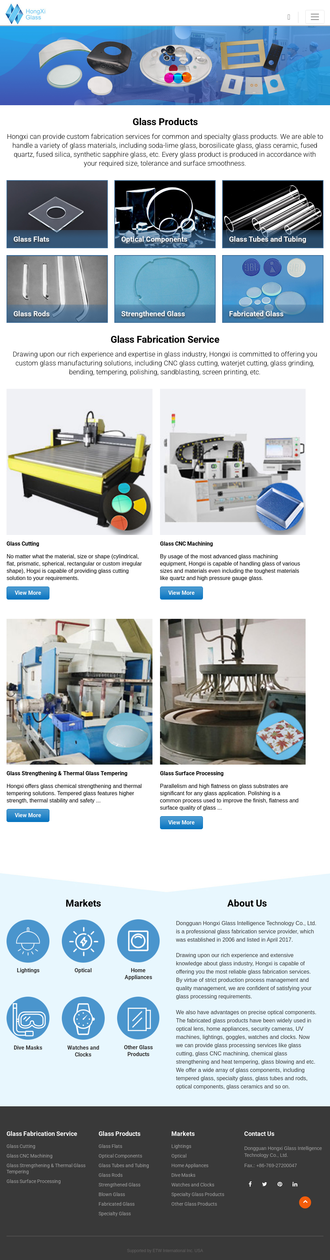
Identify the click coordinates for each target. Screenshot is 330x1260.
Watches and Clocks (192, 1184)
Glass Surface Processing (192, 773)
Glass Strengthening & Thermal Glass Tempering (67, 773)
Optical (178, 1156)
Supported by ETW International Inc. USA (165, 1250)
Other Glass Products (194, 1204)
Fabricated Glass (117, 1204)
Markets (183, 1133)
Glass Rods (111, 1175)
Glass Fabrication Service (165, 339)
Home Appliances (189, 1165)
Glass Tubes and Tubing (124, 1165)
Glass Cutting (23, 543)
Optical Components (120, 1156)
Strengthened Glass (119, 1184)
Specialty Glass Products (197, 1194)
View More (28, 593)
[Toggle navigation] (315, 17)
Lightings (181, 1146)
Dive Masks (183, 1175)
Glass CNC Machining (186, 543)
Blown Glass (112, 1194)
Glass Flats (110, 1146)
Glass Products (119, 1133)
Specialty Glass (115, 1213)
